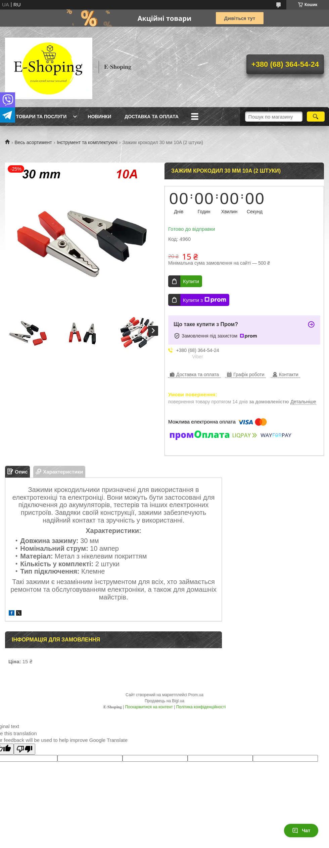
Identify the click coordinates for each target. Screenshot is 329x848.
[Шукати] (316, 116)
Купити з (204, 300)
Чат (301, 831)
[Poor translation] (24, 749)
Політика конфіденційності (201, 707)
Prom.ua (195, 695)
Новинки (99, 116)
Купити (191, 281)
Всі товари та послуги (36, 116)
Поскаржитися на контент (149, 707)
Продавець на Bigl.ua (164, 701)
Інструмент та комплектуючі (87, 142)
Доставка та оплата (152, 116)
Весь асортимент (33, 142)
